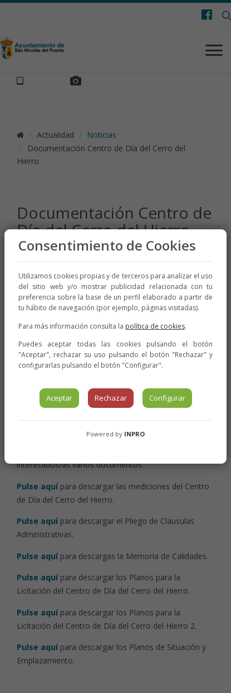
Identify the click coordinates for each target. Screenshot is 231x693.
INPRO (134, 434)
